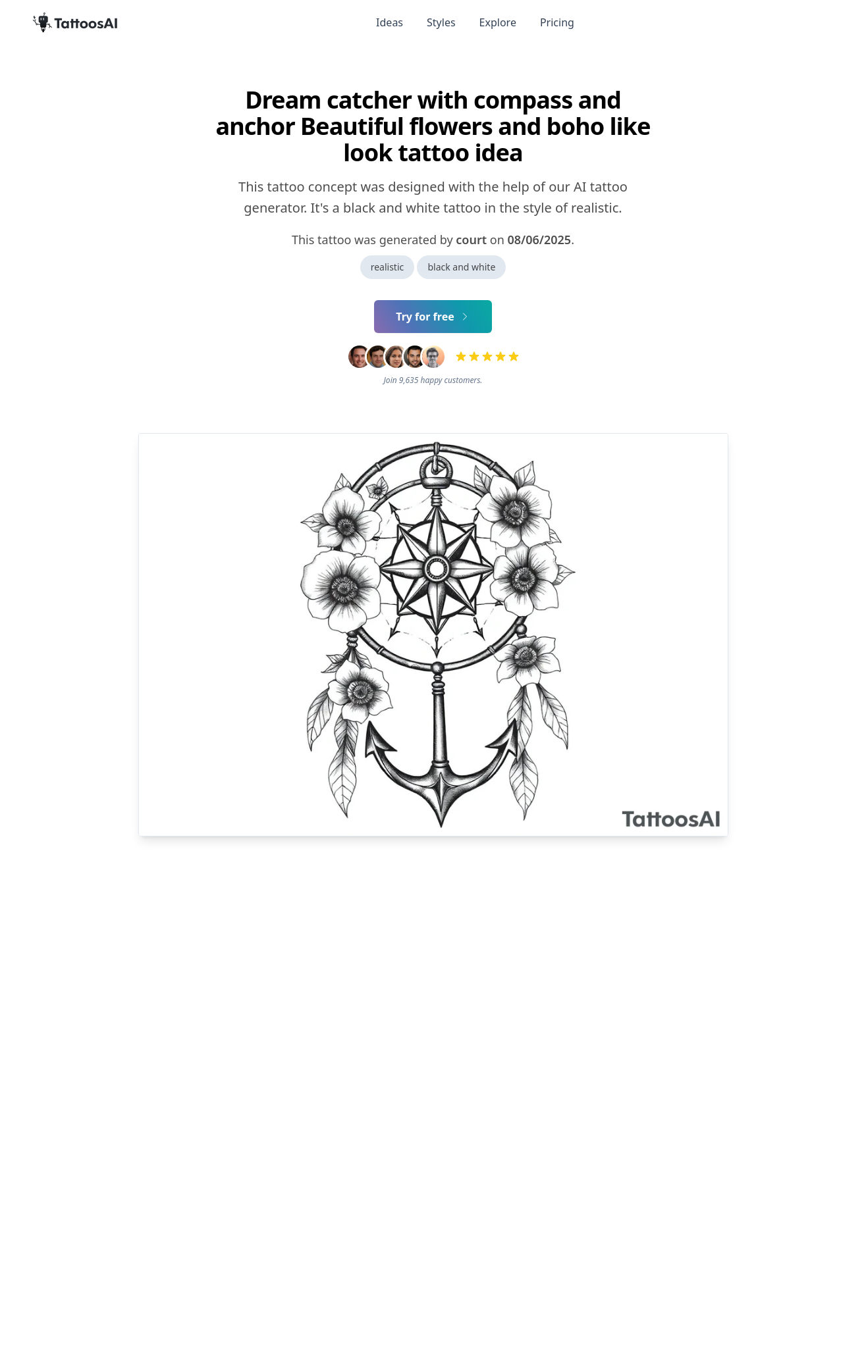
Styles (441, 22)
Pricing (557, 22)
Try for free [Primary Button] (433, 316)
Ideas (389, 22)
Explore (497, 22)
